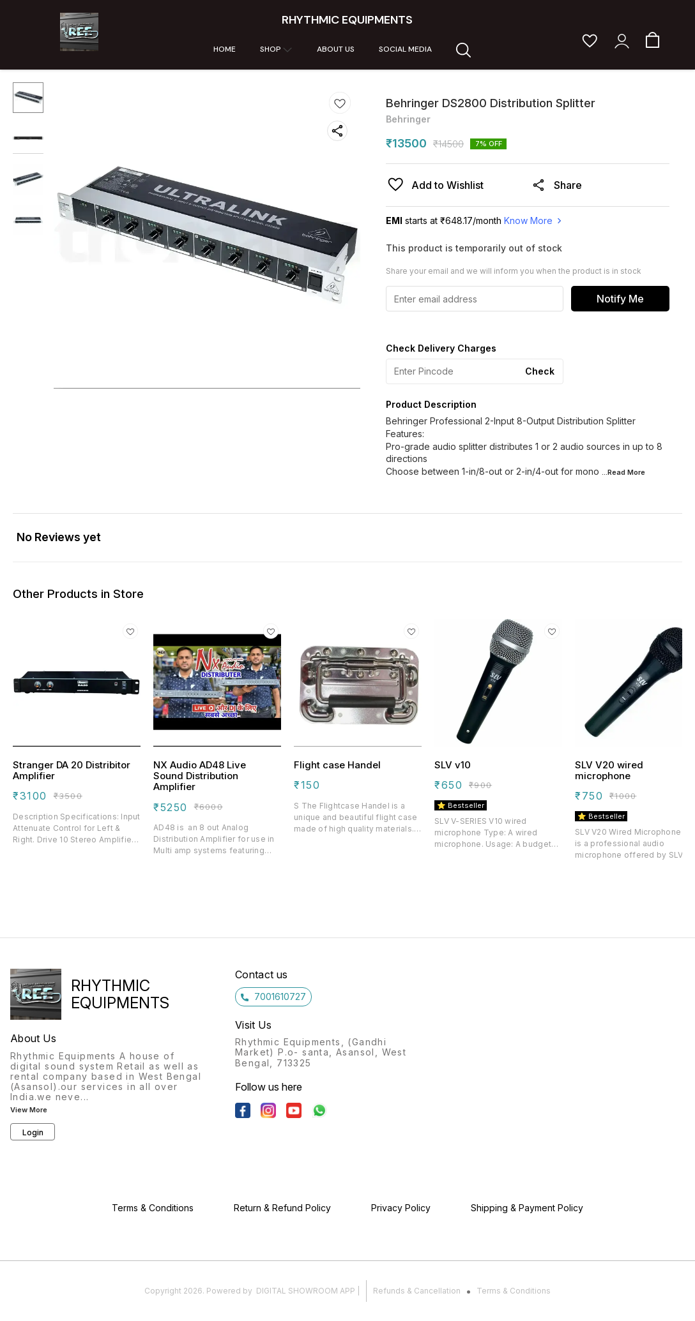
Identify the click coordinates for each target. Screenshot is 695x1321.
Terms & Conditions (514, 1290)
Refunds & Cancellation (417, 1290)
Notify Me (620, 298)
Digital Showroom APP (305, 1290)
